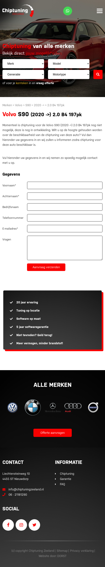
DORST (62, 556)
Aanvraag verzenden (46, 267)
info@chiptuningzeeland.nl (23, 489)
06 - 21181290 (14, 494)
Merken (7, 105)
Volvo (18, 105)
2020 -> (39, 105)
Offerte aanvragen (52, 432)
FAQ (62, 484)
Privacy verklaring (82, 550)
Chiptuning (67, 473)
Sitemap (62, 550)
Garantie (65, 479)
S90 (28, 105)
